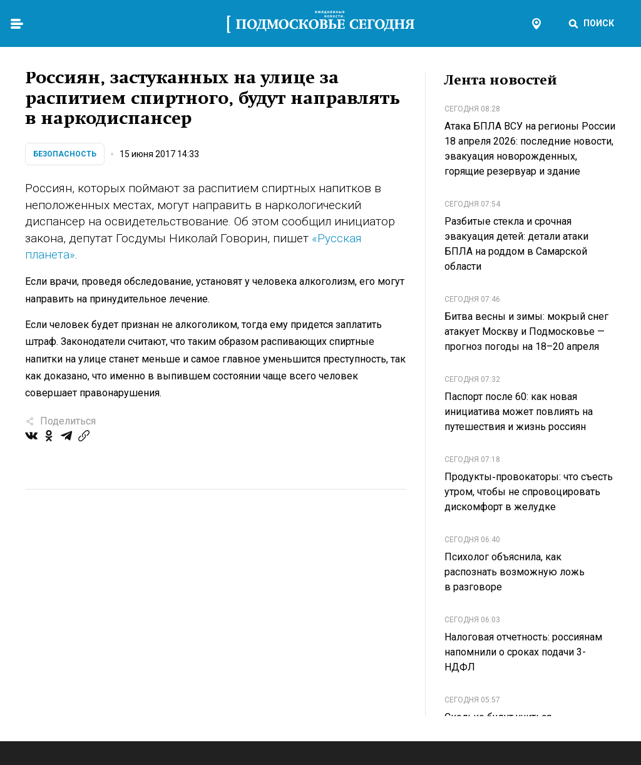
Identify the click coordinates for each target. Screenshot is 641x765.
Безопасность (64, 154)
